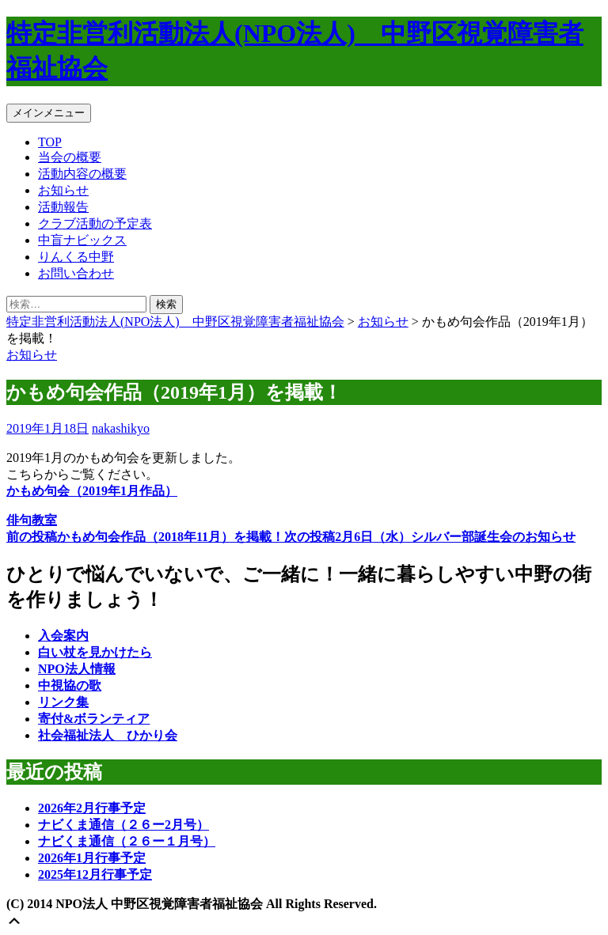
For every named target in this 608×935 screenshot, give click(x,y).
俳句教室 (31, 520)
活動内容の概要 (82, 173)
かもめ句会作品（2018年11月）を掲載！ (145, 536)
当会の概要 (69, 157)
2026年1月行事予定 (92, 858)
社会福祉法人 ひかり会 (107, 735)
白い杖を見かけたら (95, 652)
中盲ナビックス (82, 240)
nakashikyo (121, 428)
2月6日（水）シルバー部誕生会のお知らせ (430, 536)
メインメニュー (49, 113)
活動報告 (63, 207)
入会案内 (63, 635)
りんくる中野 (76, 256)
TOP (50, 142)
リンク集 (63, 702)
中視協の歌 (69, 685)
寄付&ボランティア (94, 718)
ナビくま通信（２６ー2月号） (123, 824)
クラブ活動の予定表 (95, 223)
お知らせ (63, 190)
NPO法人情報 (77, 669)
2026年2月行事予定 (92, 808)
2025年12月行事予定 (95, 874)
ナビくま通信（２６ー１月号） (126, 841)
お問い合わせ (76, 273)
